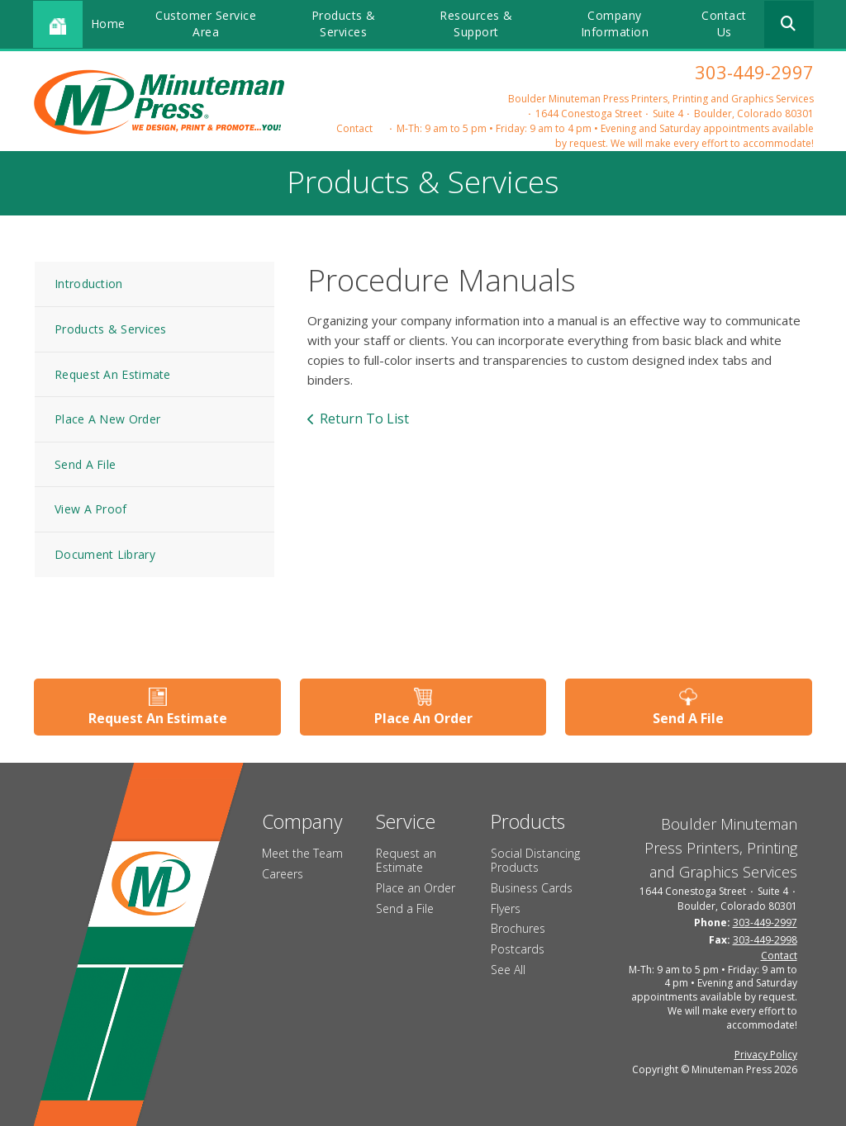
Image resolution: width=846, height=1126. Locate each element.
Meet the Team (302, 853)
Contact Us (724, 23)
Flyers (505, 907)
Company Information (615, 23)
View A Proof (91, 509)
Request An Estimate (113, 374)
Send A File (85, 464)
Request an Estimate (406, 860)
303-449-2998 (765, 939)
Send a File (405, 907)
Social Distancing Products (535, 860)
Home (108, 23)
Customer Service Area (205, 23)
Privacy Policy (765, 1054)
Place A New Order (107, 419)
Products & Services (343, 23)
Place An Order (423, 718)
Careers (282, 874)
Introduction (89, 283)
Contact (354, 128)
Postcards (517, 949)
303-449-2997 (754, 71)
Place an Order (415, 888)
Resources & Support (476, 23)
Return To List (364, 418)
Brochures (518, 928)
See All (508, 969)
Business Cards (532, 888)
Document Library (105, 554)
